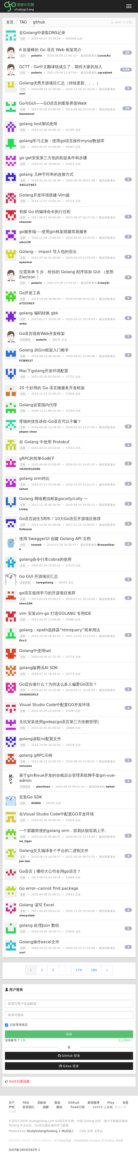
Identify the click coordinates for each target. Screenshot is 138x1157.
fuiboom (25, 529)
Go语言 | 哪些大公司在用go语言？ (50, 871)
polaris (36, 55)
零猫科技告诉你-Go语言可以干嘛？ (50, 421)
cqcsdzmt (105, 72)
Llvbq (23, 509)
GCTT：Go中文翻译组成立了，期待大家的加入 (60, 66)
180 (94, 970)
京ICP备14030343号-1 (24, 1150)
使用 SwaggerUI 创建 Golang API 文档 (55, 538)
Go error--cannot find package (48, 888)
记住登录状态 (16, 1025)
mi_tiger (25, 841)
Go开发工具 (29, 292)
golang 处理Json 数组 (39, 925)
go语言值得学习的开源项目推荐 (47, 593)
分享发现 (25, 339)
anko (23, 323)
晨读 (57, 1102)
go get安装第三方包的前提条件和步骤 (53, 157)
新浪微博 (93, 1102)
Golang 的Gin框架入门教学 (44, 350)
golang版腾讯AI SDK (38, 667)
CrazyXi (103, 283)
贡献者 (41, 1102)
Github (73, 1102)
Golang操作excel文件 (39, 942)
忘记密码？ (125, 1040)
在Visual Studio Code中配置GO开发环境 (56, 814)
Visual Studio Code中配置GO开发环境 (54, 704)
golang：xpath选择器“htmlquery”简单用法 (59, 630)
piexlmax (43, 786)
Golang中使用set (35, 650)
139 (126, 69)
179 (79, 970)
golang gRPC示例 (35, 755)
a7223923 (26, 303)
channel (25, 222)
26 (127, 52)
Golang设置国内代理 (38, 405)
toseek (36, 544)
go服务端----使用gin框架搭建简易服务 (53, 231)
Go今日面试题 (19, 1081)
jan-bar (24, 861)
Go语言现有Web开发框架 (42, 333)
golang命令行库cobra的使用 (45, 559)
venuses (25, 766)
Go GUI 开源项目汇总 (38, 576)
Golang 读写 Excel (36, 905)
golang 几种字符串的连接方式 (46, 174)
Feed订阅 (77, 1107)
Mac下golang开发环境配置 (43, 370)
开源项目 (25, 786)
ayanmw (25, 262)
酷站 (59, 1107)
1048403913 (28, 694)
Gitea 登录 (69, 1066)
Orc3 (22, 640)
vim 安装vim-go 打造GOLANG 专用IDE (55, 613)
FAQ (26, 1102)
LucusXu (104, 55)
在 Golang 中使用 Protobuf (44, 442)
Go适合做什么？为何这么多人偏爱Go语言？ (58, 684)
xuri (22, 93)
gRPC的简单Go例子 (37, 458)
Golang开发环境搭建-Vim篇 (44, 195)
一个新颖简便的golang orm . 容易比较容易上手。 (64, 830)
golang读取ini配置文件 (40, 738)
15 (127, 108)
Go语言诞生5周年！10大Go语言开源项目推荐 (60, 518)
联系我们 (28, 1107)
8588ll (36, 803)
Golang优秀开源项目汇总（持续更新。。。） (59, 83)
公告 (22, 72)
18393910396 (29, 469)
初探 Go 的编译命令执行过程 (44, 211)
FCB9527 (26, 360)
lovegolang (44, 582)
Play (110, 1102)
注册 (23, 1040)
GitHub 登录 (69, 1056)
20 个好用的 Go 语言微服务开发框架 (52, 388)
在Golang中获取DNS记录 (42, 32)
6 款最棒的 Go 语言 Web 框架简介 (50, 49)
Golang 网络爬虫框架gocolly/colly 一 (53, 498)
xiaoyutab (26, 915)
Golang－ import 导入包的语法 (47, 251)
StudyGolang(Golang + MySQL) (50, 1131)
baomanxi (26, 114)
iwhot (23, 489)
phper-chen (28, 431)
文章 (22, 38)
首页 (10, 22)
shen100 (25, 603)
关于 (12, 1102)
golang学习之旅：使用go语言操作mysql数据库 (61, 140)
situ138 (25, 242)
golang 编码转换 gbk (38, 313)
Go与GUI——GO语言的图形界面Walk (53, 103)
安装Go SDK (30, 797)
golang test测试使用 (38, 123)
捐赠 (46, 1107)
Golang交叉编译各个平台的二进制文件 (53, 850)
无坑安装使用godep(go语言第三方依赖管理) (59, 721)
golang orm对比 (34, 478)
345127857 (27, 185)
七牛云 (98, 1131)
